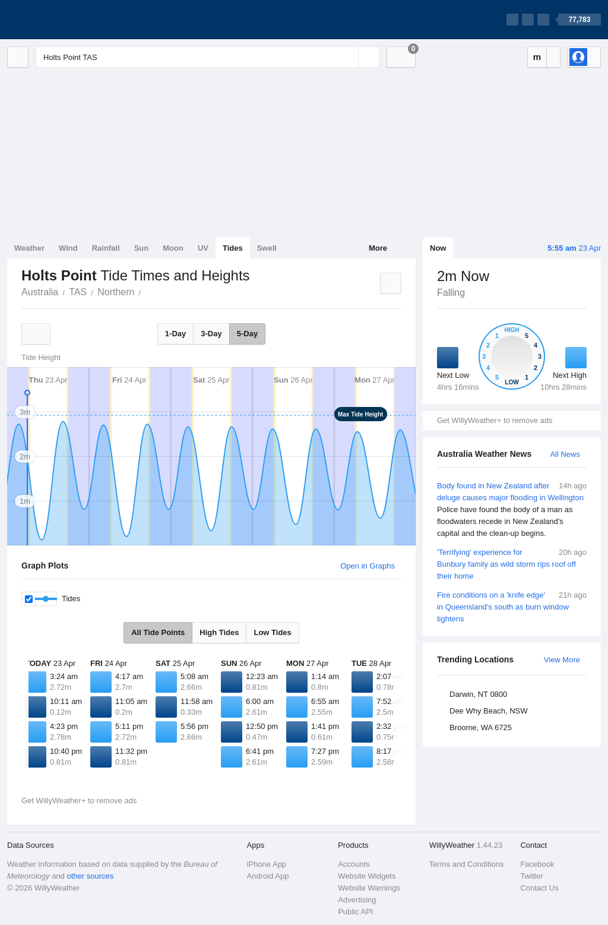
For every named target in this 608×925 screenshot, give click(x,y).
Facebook (537, 864)
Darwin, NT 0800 (478, 694)
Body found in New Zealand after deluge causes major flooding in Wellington (512, 509)
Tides (233, 248)
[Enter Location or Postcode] (207, 57)
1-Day (175, 333)
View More (562, 659)
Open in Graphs (367, 565)
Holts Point (147, 291)
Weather (29, 248)
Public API (355, 911)
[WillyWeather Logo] (63, 19)
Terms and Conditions (466, 864)
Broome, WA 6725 (480, 727)
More (378, 248)
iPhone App (267, 864)
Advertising (357, 899)
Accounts (353, 864)
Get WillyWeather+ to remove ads (494, 420)
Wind (68, 248)
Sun (141, 248)
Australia (39, 292)
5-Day (247, 333)
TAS (78, 292)
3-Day (211, 333)
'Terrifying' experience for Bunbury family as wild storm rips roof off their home (512, 563)
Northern (115, 292)
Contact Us (539, 887)
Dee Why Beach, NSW (488, 710)
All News (565, 454)
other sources (89, 876)
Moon (173, 248)
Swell (267, 248)
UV (203, 248)
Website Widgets (366, 876)
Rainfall (106, 248)
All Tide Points (158, 632)
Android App (268, 876)
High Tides (219, 632)
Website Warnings (369, 887)
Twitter (531, 876)
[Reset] (348, 57)
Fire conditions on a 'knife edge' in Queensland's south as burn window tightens (512, 606)
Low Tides (272, 632)
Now (438, 248)
